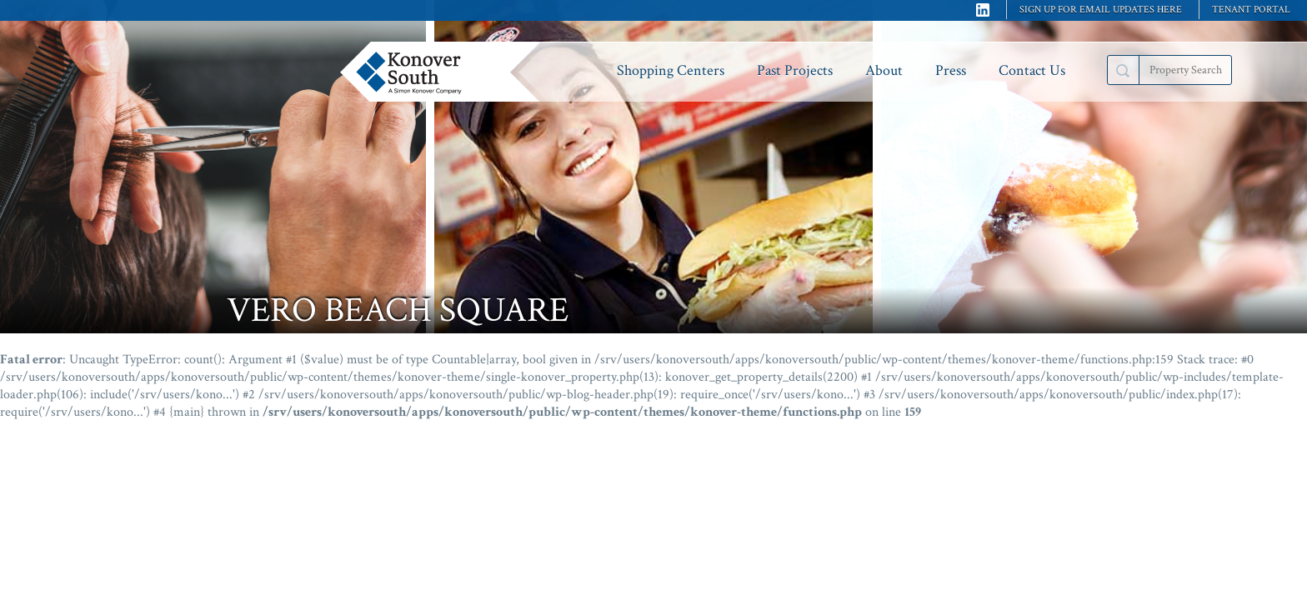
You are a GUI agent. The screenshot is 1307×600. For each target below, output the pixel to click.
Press (950, 70)
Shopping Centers (670, 70)
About (884, 70)
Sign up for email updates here (1100, 9)
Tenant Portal (1251, 9)
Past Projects (795, 70)
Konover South (444, 72)
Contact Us (1032, 70)
